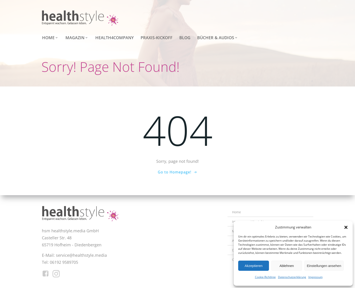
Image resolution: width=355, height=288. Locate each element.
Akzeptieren (253, 266)
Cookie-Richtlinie (265, 277)
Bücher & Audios (217, 37)
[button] (346, 227)
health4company (114, 37)
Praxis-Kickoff (156, 37)
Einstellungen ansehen (324, 266)
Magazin (76, 37)
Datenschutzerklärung (292, 277)
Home (49, 37)
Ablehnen (286, 266)
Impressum (315, 277)
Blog (184, 37)
